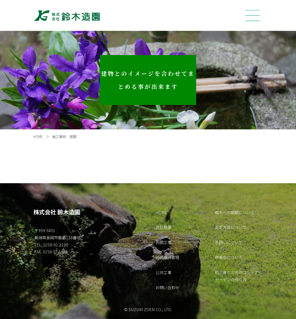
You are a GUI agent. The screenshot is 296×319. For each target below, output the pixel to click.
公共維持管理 (167, 257)
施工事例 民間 (64, 136)
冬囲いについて (229, 242)
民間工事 (163, 242)
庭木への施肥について (234, 212)
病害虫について (229, 257)
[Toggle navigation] (252, 15)
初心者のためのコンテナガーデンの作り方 (236, 275)
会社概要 (163, 227)
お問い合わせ (167, 287)
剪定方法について (231, 227)
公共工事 (163, 272)
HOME (38, 136)
